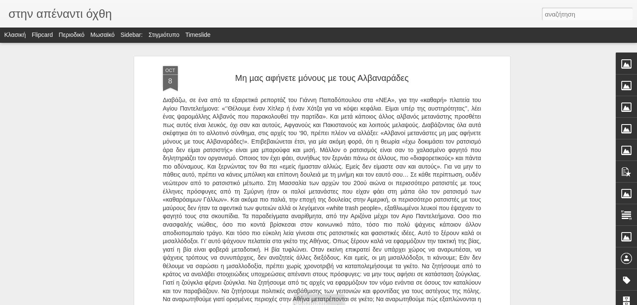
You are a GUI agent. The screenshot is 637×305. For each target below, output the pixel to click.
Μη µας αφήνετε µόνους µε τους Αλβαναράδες (322, 78)
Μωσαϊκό (102, 34)
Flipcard (42, 34)
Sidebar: (132, 34)
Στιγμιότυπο (164, 34)
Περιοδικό (71, 34)
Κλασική (15, 34)
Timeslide (197, 34)
